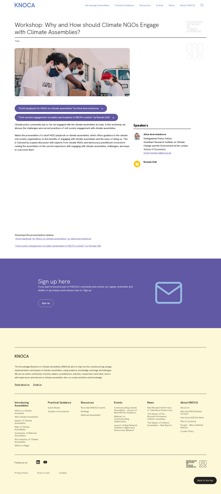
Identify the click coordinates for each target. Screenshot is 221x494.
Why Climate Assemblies (26, 416)
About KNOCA (187, 5)
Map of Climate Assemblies (22, 428)
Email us (37, 384)
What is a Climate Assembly (23, 412)
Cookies (63, 472)
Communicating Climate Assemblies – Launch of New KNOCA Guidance (125, 410)
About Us (184, 407)
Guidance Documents (58, 411)
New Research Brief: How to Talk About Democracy (159, 409)
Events (159, 5)
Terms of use (43, 472)
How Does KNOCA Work (192, 417)
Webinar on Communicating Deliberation (121, 419)
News (172, 5)
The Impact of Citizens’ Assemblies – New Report (159, 424)
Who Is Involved (188, 421)
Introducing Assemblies (97, 5)
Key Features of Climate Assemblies (26, 440)
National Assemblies (91, 415)
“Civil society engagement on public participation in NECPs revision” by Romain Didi (58, 245)
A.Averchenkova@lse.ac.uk (157, 153)
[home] (25, 5)
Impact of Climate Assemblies (23, 421)
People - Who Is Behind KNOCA (191, 426)
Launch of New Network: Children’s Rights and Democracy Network (126, 428)
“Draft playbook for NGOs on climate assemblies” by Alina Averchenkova (53, 238)
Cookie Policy (187, 431)
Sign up (46, 303)
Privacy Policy (21, 472)
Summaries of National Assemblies (26, 434)
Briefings (85, 411)
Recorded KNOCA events (93, 407)
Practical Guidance (124, 5)
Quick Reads (54, 407)
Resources (145, 5)
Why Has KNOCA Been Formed (191, 412)
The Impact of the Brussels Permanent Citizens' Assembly (157, 416)
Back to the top (205, 480)
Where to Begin (22, 445)
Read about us (22, 384)
